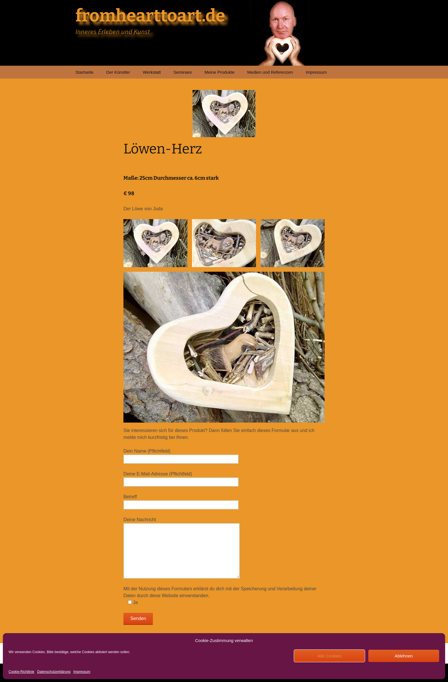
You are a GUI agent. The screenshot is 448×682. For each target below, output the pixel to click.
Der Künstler (118, 72)
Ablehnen (404, 655)
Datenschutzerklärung (54, 672)
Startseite (84, 72)
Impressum (81, 672)
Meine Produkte (220, 72)
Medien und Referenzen (270, 72)
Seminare (182, 72)
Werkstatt (152, 72)
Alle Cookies (329, 655)
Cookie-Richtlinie (21, 672)
